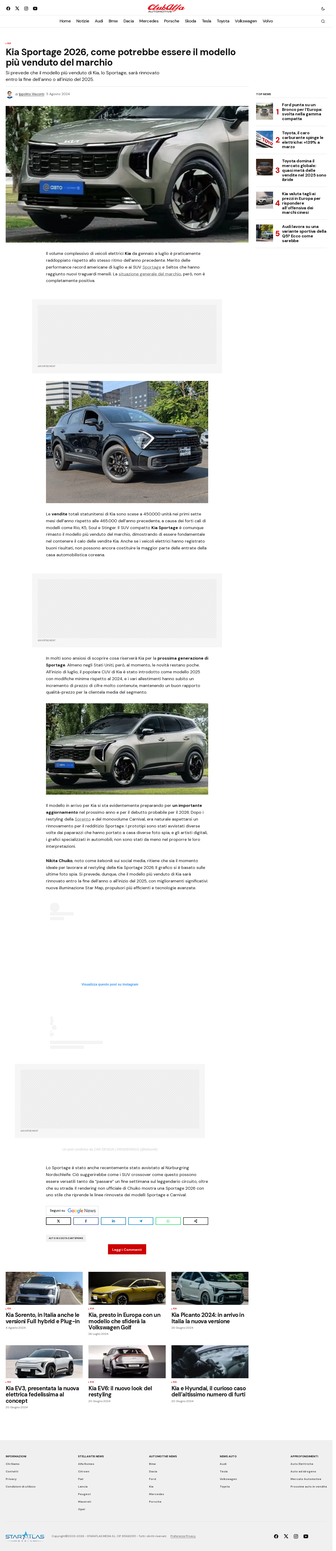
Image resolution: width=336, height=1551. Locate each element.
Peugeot (84, 1494)
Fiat (80, 1479)
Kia (9, 43)
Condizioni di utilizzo (21, 1486)
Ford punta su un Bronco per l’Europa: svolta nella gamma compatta (302, 112)
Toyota (225, 1486)
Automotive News (163, 1456)
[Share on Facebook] (85, 1221)
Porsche (155, 1502)
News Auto (228, 1456)
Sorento (83, 819)
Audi (223, 1464)
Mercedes (156, 1494)
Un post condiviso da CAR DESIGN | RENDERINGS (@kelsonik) (110, 1149)
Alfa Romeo (86, 1464)
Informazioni (16, 1456)
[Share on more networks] (195, 1221)
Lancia (82, 1486)
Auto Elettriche (301, 1464)
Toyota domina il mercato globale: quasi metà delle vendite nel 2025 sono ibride (304, 170)
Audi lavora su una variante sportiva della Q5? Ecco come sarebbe (304, 233)
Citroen (83, 1471)
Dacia (153, 1471)
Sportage (151, 267)
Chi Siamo (13, 1464)
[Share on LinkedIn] (113, 1221)
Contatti (12, 1471)
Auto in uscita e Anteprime (66, 1238)
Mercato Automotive (305, 1479)
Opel (81, 1509)
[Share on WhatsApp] (168, 1221)
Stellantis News (91, 1456)
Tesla (224, 1471)
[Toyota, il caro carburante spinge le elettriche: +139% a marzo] (264, 139)
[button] (323, 8)
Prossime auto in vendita (308, 1486)
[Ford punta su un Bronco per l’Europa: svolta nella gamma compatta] (264, 111)
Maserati (84, 1502)
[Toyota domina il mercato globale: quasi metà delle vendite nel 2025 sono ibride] (264, 167)
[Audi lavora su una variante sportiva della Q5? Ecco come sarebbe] (264, 232)
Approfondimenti (304, 1456)
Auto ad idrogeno (303, 1471)
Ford (152, 1479)
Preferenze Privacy (183, 1536)
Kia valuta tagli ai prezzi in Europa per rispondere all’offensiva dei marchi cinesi (301, 203)
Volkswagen (228, 1479)
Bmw (152, 1464)
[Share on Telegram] (140, 1221)
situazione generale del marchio (150, 274)
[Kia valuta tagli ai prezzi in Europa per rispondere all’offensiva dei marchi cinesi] (264, 200)
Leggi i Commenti (127, 1250)
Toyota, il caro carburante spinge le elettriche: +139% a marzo (303, 140)
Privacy (11, 1479)
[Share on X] (58, 1221)
